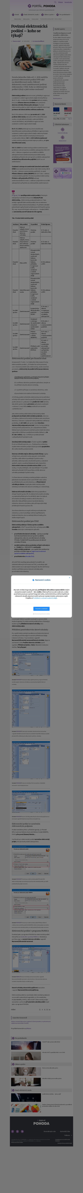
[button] (41, 614)
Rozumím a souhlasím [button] (42, 608)
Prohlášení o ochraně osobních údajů (45, 598)
